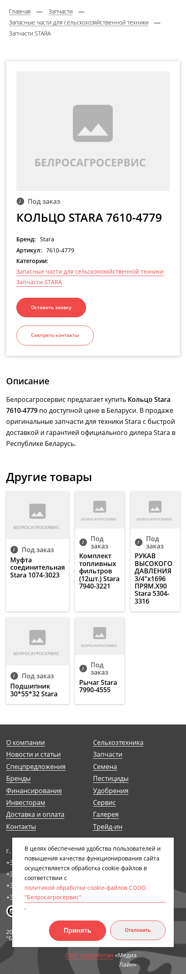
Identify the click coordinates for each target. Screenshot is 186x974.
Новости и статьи (33, 754)
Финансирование (34, 791)
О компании (25, 743)
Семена (105, 767)
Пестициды (110, 778)
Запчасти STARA (39, 282)
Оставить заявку (51, 307)
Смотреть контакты (55, 335)
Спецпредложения (36, 767)
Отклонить (138, 930)
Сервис (104, 803)
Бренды (18, 778)
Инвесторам (25, 803)
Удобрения (110, 791)
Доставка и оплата (35, 814)
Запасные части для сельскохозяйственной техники (90, 271)
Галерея (106, 814)
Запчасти (107, 754)
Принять (77, 930)
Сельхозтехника (118, 743)
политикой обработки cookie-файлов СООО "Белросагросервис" (85, 892)
